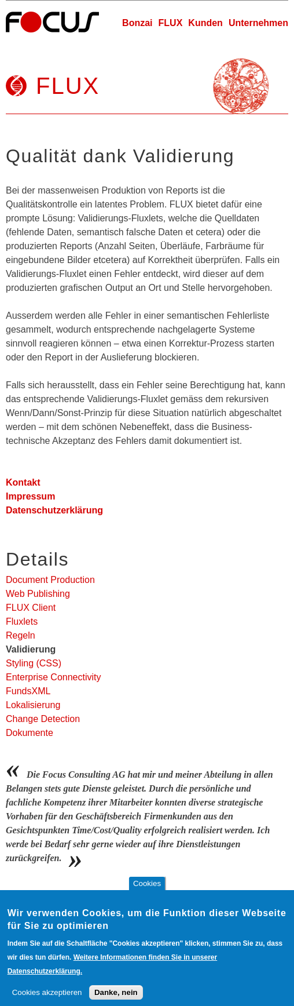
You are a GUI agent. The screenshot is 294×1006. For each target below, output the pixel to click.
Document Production (50, 580)
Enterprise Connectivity (53, 677)
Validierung (31, 649)
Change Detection (43, 719)
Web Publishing (38, 594)
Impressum (30, 496)
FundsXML (28, 691)
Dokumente (29, 733)
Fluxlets (22, 621)
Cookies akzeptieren (47, 1001)
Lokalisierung (33, 705)
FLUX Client (31, 608)
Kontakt (23, 482)
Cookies (147, 892)
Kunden (205, 23)
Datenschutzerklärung (54, 510)
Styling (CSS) (33, 663)
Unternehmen (258, 23)
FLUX (171, 23)
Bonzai (137, 23)
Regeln (20, 635)
